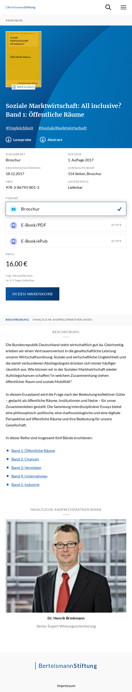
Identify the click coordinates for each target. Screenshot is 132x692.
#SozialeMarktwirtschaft (62, 128)
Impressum (66, 685)
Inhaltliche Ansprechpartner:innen (62, 319)
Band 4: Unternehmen (29, 476)
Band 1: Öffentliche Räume (33, 450)
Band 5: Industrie (25, 484)
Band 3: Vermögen (26, 467)
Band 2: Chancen (25, 459)
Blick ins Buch (24, 87)
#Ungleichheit (19, 128)
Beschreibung (17, 319)
